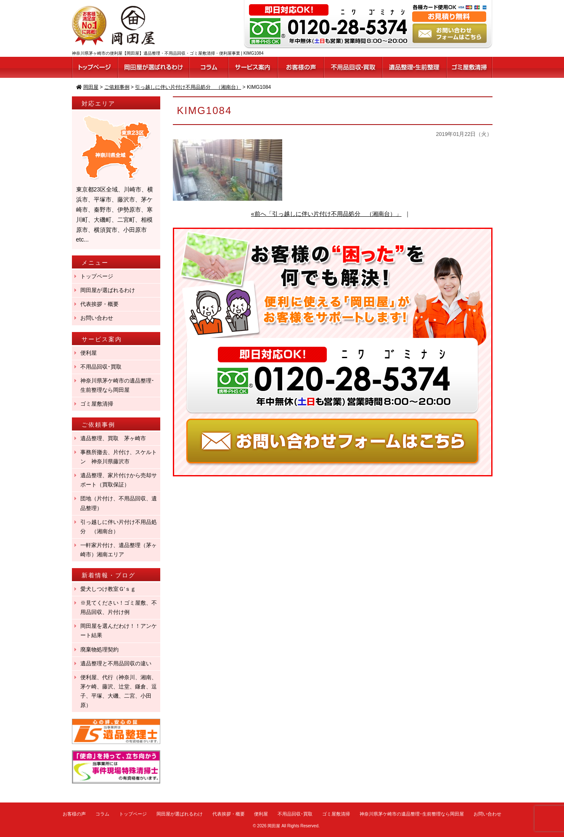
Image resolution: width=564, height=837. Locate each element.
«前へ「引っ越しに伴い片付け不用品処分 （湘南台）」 (326, 213)
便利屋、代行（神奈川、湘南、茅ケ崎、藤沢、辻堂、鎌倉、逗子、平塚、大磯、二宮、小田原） (118, 691)
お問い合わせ (96, 318)
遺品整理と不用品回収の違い (115, 663)
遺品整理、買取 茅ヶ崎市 (113, 438)
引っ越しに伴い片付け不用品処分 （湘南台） (118, 526)
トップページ (96, 276)
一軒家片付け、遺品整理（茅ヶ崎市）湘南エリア (118, 550)
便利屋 (88, 353)
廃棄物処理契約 (102, 649)
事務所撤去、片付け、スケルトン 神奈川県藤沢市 (118, 457)
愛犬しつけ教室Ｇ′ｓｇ (110, 589)
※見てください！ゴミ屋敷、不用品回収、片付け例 (118, 607)
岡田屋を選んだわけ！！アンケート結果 (118, 630)
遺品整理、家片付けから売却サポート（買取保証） (118, 480)
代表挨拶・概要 (99, 304)
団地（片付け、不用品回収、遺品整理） (118, 503)
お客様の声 (74, 813)
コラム (102, 813)
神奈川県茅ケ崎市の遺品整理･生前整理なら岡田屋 (117, 385)
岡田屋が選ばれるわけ (107, 290)
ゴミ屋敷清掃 (96, 404)
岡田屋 (273, 826)
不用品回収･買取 (101, 367)
